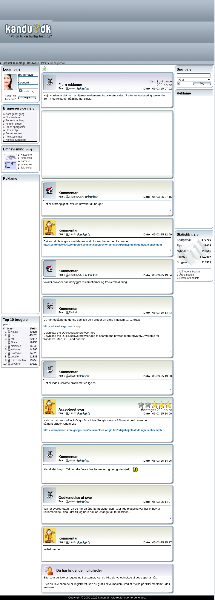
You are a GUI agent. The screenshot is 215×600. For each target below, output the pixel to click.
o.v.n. (14, 335)
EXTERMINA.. (19, 360)
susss (72, 88)
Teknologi (19, 63)
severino (15, 363)
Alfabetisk (25, 157)
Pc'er (44, 63)
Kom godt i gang (14, 114)
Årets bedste (185, 274)
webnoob (16, 349)
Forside (6, 63)
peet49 (15, 356)
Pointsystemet (12, 136)
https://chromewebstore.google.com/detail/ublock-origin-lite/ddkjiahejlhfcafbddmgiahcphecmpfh (102, 244)
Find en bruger (12, 123)
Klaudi (14, 331)
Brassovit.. (17, 353)
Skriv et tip (10, 130)
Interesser (25, 164)
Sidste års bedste (188, 278)
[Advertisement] (146, 30)
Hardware (33, 63)
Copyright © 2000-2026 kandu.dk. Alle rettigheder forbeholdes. (107, 597)
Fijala (14, 342)
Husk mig (28, 91)
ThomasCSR (76, 196)
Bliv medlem (11, 117)
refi (12, 338)
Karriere (24, 161)
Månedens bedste (188, 271)
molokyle (16, 346)
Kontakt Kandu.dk (14, 139)
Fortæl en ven (12, 133)
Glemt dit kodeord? (10, 97)
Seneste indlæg (13, 120)
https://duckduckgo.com (58, 326)
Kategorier (25, 154)
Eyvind (73, 312)
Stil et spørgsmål (14, 126)
